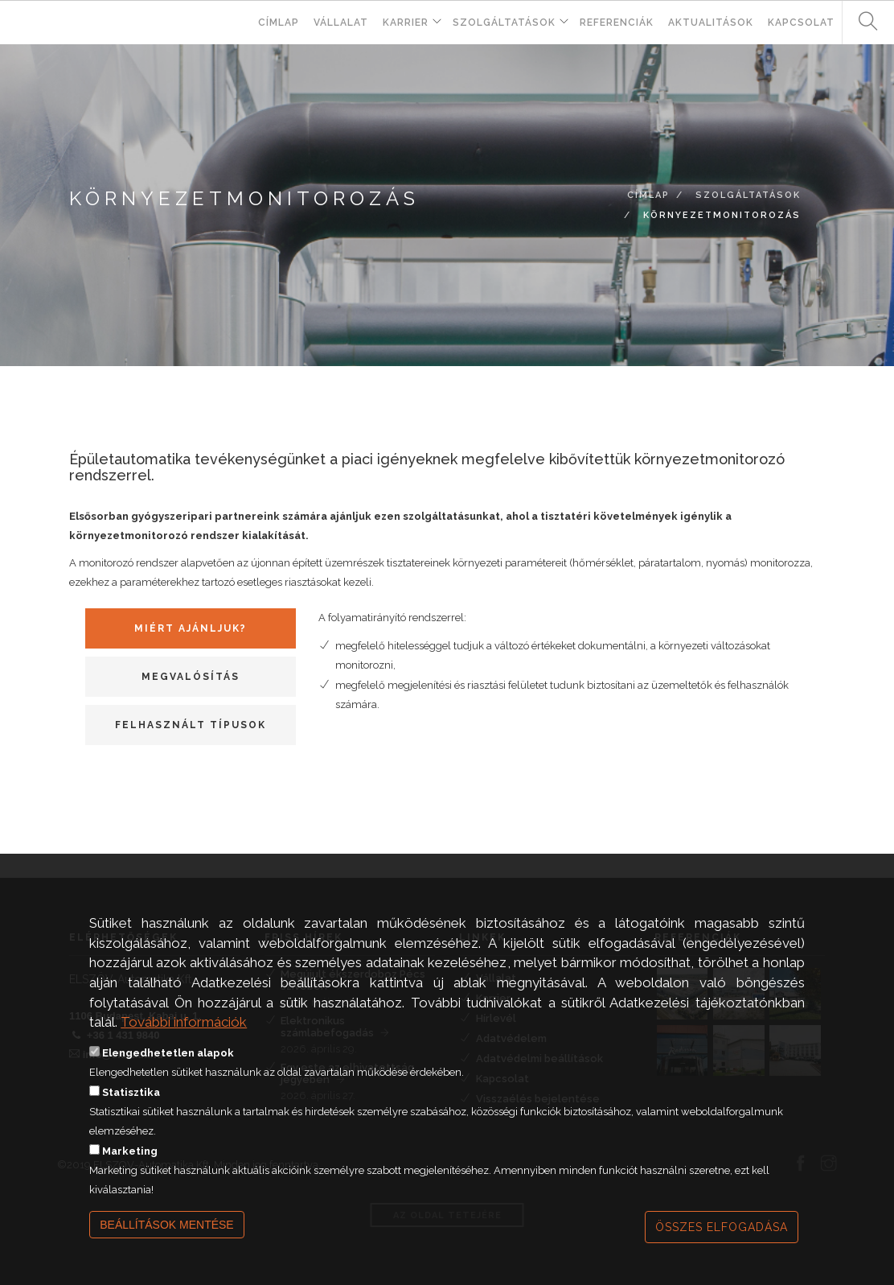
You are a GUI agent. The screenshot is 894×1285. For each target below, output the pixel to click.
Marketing (130, 1174)
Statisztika (131, 1115)
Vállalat (341, 22)
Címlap (278, 22)
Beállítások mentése (167, 1247)
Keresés (862, 22)
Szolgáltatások (504, 22)
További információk (184, 1045)
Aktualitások (710, 22)
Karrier (406, 22)
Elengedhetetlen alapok (168, 1075)
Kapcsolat (801, 22)
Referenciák (617, 22)
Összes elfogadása (721, 1249)
